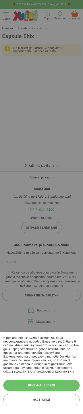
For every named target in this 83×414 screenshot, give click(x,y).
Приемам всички (41, 385)
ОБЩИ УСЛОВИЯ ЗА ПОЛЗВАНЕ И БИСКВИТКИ (38, 372)
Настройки (41, 400)
